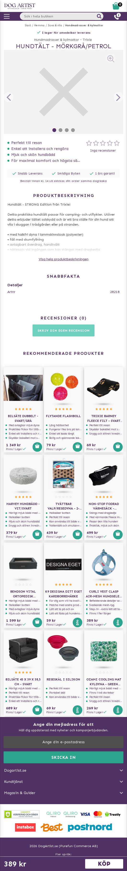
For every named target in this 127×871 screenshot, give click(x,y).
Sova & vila (55, 25)
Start (28, 25)
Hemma (39, 25)
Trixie (87, 40)
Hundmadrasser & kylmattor (84, 25)
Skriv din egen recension (64, 331)
